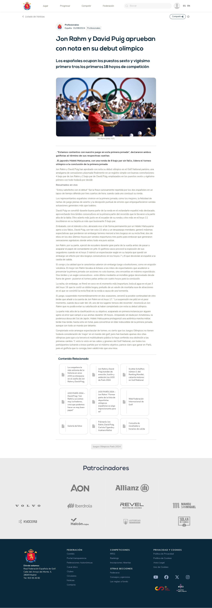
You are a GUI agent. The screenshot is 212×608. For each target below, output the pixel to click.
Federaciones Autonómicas (80, 562)
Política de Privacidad (163, 553)
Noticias (70, 580)
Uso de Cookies (160, 567)
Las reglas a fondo (119, 581)
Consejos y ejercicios (120, 577)
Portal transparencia (76, 558)
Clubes (70, 571)
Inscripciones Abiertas (120, 562)
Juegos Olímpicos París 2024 (107, 446)
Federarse (115, 572)
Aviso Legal (159, 562)
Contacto (71, 584)
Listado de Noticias (33, 16)
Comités (70, 553)
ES (184, 6)
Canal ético (72, 567)
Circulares (71, 576)
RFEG (112, 553)
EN (188, 6)
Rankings (114, 558)
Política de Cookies (162, 558)
